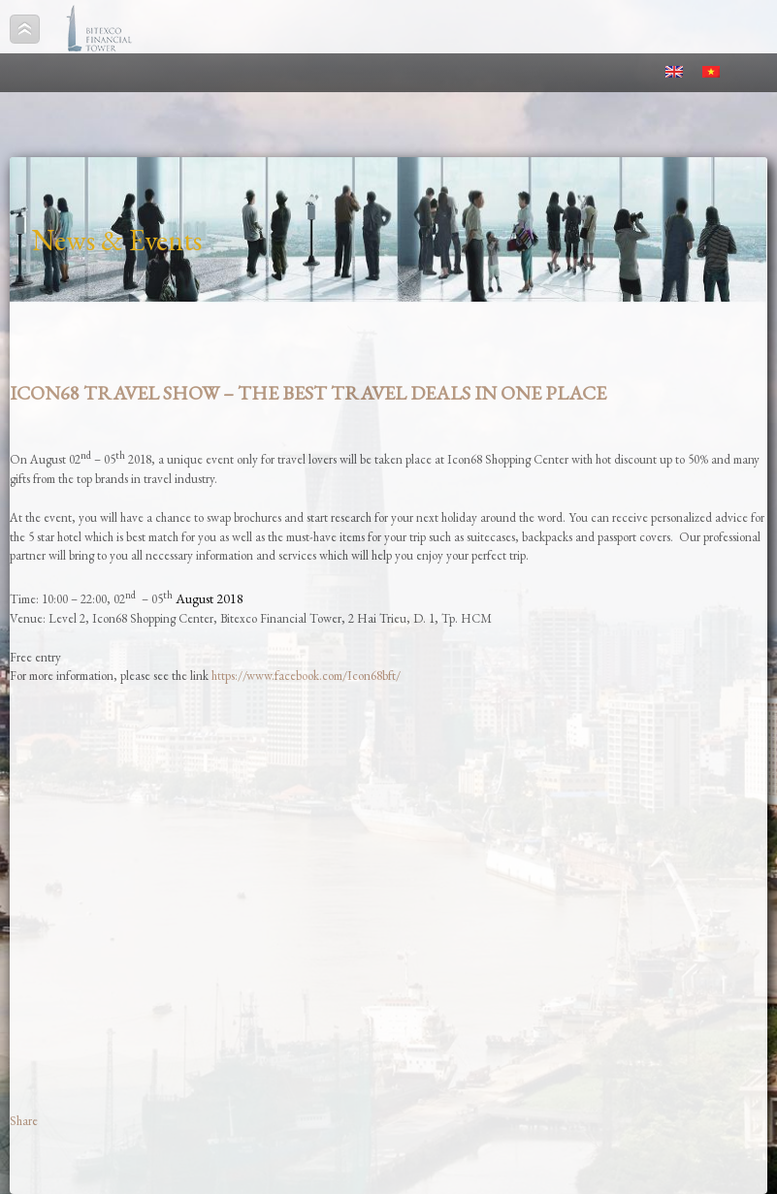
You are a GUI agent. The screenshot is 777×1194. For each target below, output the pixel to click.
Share (24, 1121)
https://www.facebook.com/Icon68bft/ (306, 675)
